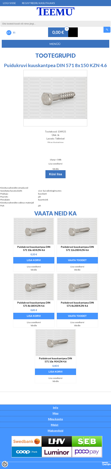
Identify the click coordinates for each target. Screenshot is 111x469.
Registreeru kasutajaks (38, 3)
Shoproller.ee (106, 464)
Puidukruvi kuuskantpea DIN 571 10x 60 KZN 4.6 (33, 248)
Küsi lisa (55, 174)
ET (8, 32)
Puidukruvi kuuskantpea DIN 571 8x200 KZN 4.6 (77, 304)
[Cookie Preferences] (5, 464)
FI (14, 32)
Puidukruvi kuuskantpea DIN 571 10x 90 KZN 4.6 (55, 360)
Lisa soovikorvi (55, 163)
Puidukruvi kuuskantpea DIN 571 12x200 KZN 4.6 (77, 248)
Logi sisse (9, 3)
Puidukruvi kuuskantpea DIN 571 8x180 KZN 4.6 (33, 304)
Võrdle (55, 169)
